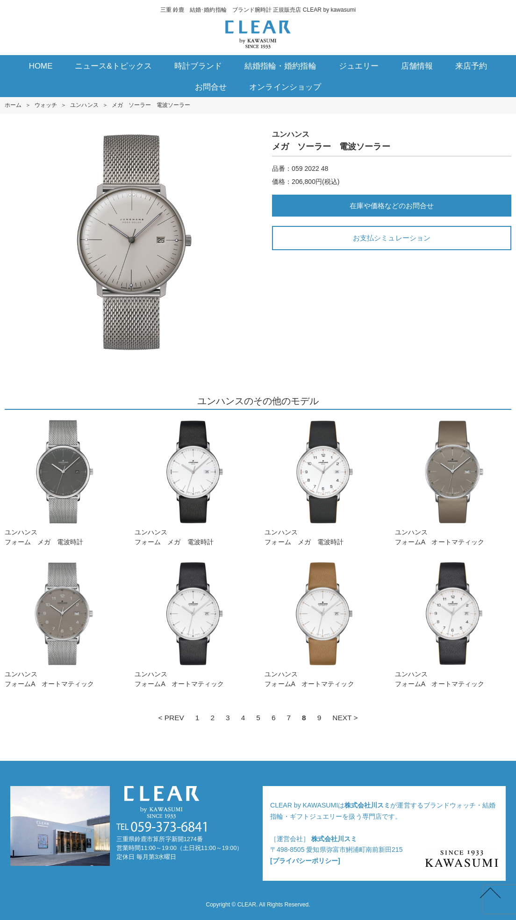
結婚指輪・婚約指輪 (280, 66)
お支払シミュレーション (391, 238)
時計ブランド (198, 66)
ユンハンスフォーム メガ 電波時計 (63, 482)
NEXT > (345, 718)
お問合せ (211, 87)
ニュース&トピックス (113, 66)
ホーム (13, 105)
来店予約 (471, 66)
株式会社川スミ (367, 805)
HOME (41, 66)
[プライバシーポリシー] (305, 860)
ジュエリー (359, 66)
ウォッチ (46, 105)
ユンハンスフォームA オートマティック (453, 482)
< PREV (171, 718)
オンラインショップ (285, 87)
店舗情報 (417, 66)
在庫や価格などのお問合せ (392, 206)
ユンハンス (84, 105)
